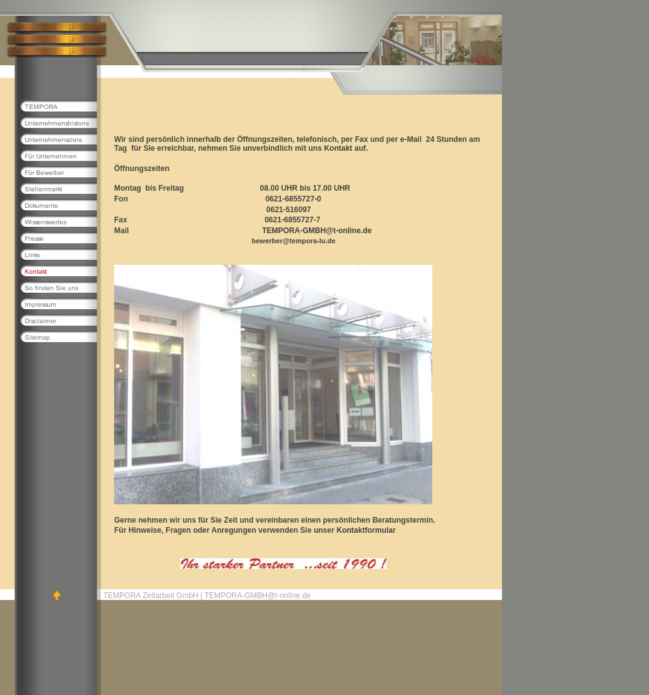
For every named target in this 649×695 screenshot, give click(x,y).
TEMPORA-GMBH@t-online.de (316, 230)
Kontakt (338, 148)
